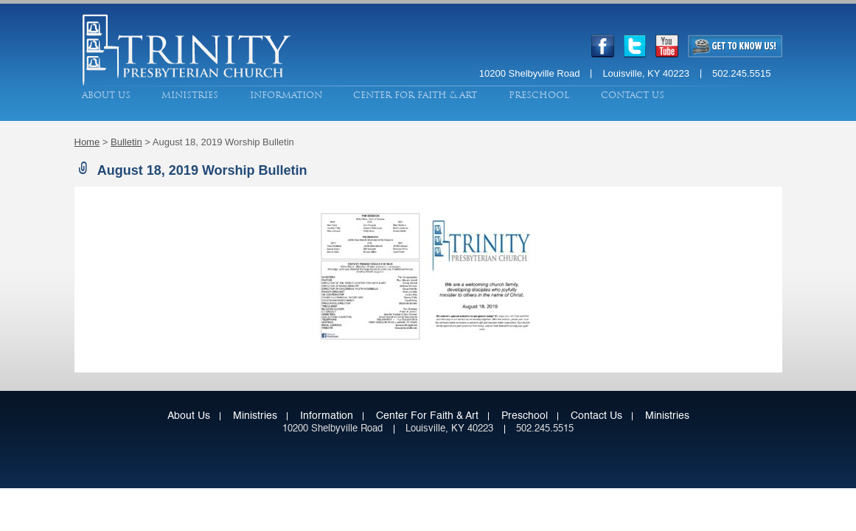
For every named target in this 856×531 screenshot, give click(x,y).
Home (87, 142)
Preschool (539, 95)
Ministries (189, 95)
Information (286, 95)
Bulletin (126, 142)
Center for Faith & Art (415, 95)
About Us (106, 95)
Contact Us (632, 95)
